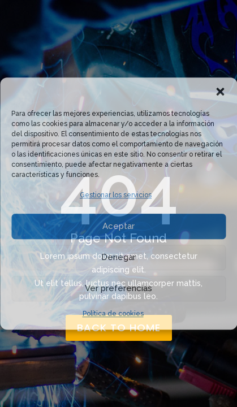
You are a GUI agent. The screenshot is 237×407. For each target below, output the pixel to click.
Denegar (118, 258)
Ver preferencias (118, 289)
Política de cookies (113, 314)
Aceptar (118, 227)
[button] (220, 91)
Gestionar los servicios (116, 195)
